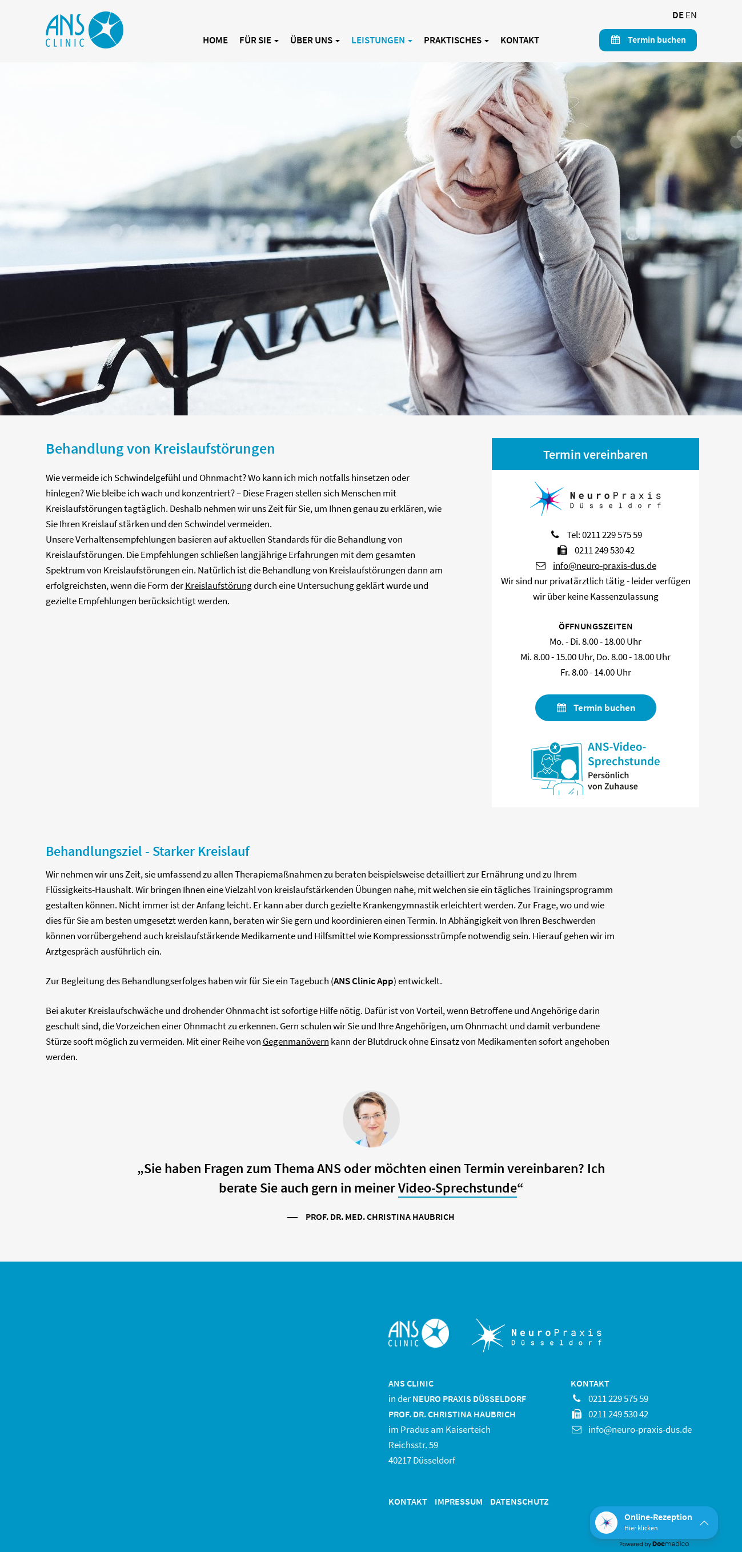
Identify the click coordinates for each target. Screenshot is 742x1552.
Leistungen (381, 40)
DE (678, 15)
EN (691, 15)
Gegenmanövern (296, 1041)
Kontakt (519, 40)
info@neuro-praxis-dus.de (604, 565)
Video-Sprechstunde (457, 1188)
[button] (654, 1522)
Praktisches (456, 40)
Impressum (459, 1501)
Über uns (315, 40)
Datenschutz (519, 1501)
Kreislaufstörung (218, 585)
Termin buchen (648, 39)
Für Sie (259, 40)
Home (215, 40)
